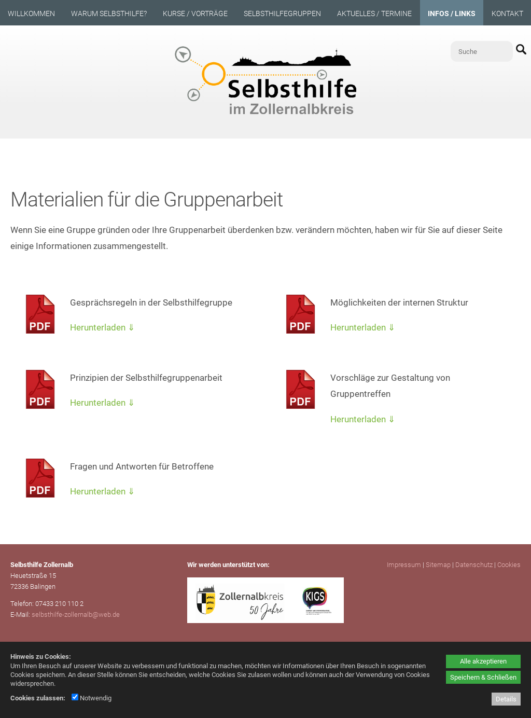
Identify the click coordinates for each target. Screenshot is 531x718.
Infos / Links (452, 13)
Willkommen (31, 13)
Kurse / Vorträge (195, 13)
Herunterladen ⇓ (102, 327)
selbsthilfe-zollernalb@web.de (76, 614)
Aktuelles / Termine (374, 13)
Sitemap (438, 565)
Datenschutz (474, 565)
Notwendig (91, 698)
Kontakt (507, 13)
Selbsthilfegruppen (282, 13)
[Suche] (482, 51)
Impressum (404, 565)
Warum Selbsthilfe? (109, 13)
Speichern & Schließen (483, 677)
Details (506, 699)
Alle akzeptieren (483, 661)
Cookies (509, 565)
